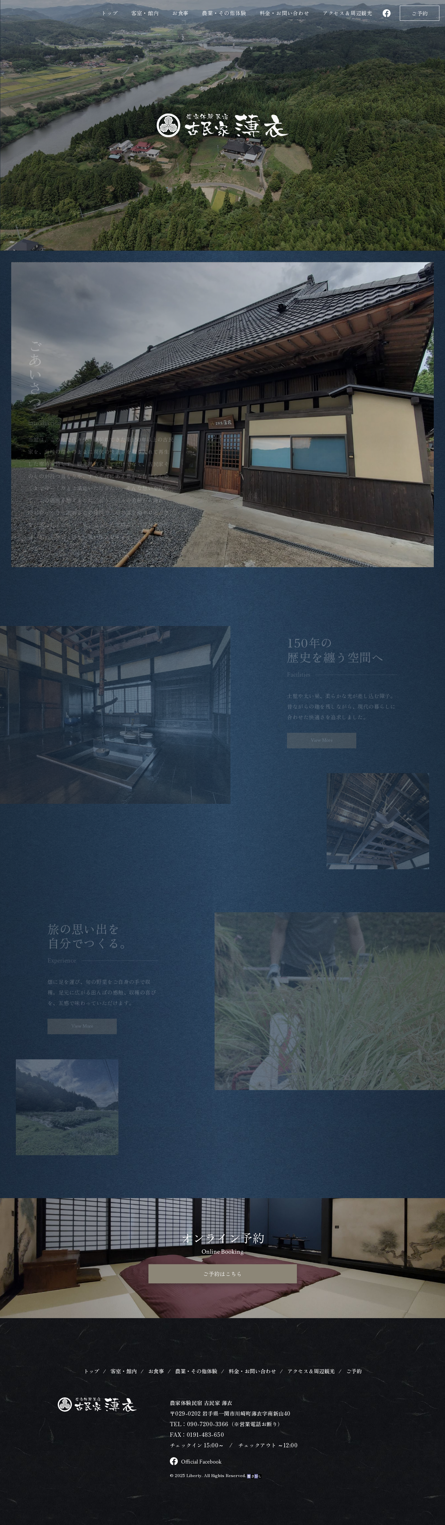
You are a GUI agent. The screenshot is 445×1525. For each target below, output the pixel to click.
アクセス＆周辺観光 (311, 1383)
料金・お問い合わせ (284, 13)
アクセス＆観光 (347, 13)
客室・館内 (145, 13)
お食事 (180, 13)
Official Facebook (198, 1473)
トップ (109, 13)
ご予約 (419, 13)
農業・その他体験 (224, 13)
